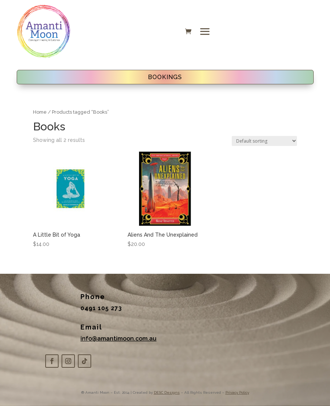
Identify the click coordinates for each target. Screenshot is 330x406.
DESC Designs (167, 392)
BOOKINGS (165, 77)
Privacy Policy (237, 392)
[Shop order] (264, 141)
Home (40, 112)
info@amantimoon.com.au (118, 338)
